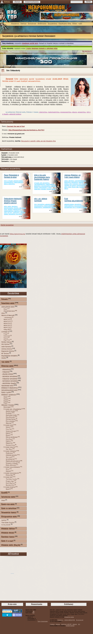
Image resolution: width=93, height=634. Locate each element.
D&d (3, 500)
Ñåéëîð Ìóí (9, 443)
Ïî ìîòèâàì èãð (8, 477)
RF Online (5, 353)
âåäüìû (74, 112)
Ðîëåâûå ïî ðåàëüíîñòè (9, 388)
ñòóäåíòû (82, 187)
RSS (79, 624)
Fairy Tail (9, 429)
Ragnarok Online (7, 351)
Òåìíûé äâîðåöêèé (11, 437)
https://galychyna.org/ (17, 234)
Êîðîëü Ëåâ (9, 475)
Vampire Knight (11, 431)
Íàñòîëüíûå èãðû (8, 497)
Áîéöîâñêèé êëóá (9, 311)
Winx (7, 469)
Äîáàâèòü (15, 24)
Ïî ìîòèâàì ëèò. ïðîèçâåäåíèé (12, 409)
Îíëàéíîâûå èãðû (7, 303)
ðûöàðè (49, 189)
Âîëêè (5, 397)
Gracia (6, 338)
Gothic (3, 520)
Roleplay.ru (60, 620)
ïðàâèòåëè (37, 189)
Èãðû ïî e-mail (7, 541)
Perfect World (6, 342)
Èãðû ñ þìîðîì (6, 392)
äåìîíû (65, 187)
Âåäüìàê (8, 423)
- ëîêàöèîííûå (6, 370)
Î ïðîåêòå (52, 624)
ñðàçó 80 (7, 329)
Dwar (5, 309)
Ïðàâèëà (58, 624)
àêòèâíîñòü (82, 112)
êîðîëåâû (43, 189)
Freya (5, 334)
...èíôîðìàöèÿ (8, 317)
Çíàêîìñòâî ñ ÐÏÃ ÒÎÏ (66, 624)
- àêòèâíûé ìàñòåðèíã (9, 376)
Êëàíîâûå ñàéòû (7, 537)
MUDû (3, 358)
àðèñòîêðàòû (43, 187)
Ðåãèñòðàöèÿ (32, 2)
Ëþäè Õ (8, 489)
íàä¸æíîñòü (73, 185)
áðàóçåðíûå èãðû (7, 307)
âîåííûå (53, 189)
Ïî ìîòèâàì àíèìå (8, 425)
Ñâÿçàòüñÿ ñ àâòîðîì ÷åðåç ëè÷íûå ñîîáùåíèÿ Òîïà (38, 141)
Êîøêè (5, 403)
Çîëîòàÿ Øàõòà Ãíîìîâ (69, 620)
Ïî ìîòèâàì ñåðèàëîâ (10, 451)
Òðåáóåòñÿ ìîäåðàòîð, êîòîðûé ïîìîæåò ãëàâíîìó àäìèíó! (13, 201)
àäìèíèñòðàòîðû (8, 208)
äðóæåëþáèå (68, 207)
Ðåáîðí (8, 433)
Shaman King (10, 445)
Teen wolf (9, 457)
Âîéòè (17, 2)
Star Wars (9, 449)
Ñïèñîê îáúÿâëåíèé (7, 225)
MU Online (5, 344)
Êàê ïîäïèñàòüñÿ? (87, 51)
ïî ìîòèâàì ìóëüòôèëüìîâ (11, 473)
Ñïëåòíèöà (9, 453)
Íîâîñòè (23, 24)
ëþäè (69, 187)
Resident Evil (10, 485)
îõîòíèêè (75, 184)
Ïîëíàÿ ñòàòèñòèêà (43, 621)
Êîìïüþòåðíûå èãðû (9, 517)
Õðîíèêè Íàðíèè (10, 419)
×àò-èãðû (5, 362)
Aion (3, 313)
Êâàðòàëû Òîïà (65, 24)
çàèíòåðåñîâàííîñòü (39, 184)
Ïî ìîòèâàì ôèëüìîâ (9, 447)
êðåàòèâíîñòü (38, 207)
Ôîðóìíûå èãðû (7, 366)
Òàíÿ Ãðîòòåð (10, 417)
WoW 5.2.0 (7, 327)
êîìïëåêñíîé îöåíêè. (69, 617)
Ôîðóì (74, 24)
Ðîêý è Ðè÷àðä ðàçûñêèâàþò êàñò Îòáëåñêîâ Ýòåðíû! (42, 177)
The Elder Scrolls (11, 479)
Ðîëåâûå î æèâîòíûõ (8, 395)
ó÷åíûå (49, 187)
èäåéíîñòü (17, 211)
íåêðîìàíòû (71, 181)
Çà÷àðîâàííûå (10, 459)
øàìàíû (66, 181)
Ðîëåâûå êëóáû (7, 533)
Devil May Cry (10, 483)
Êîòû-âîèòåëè (10, 421)
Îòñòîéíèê (32, 24)
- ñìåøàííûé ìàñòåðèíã (9, 379)
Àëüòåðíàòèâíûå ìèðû (9, 390)
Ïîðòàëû (4, 299)
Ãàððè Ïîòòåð (10, 411)
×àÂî (80, 24)
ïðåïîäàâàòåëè (47, 207)
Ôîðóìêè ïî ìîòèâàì (7, 405)
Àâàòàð (8, 471)
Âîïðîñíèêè (42, 24)
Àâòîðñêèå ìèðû (7, 386)
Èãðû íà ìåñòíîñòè (8, 508)
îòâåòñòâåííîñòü (53, 112)
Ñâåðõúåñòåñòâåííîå (13, 461)
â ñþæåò (5, 114)
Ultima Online (6, 349)
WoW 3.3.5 (7, 321)
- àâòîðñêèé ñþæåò (8, 383)
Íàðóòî (8, 427)
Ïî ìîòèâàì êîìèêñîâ (9, 487)
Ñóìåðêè (8, 413)
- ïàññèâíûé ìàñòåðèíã (9, 381)
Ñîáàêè (6, 399)
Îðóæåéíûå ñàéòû (8, 512)
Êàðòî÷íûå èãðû (7, 504)
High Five (7, 340)
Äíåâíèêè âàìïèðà (11, 455)
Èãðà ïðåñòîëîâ (11, 465)
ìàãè (77, 187)
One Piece (9, 439)
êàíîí (41, 183)
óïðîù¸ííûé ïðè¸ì (83, 184)
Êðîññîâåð (7, 407)
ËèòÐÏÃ (4, 493)
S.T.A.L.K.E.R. (5, 525)
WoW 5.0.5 (7, 325)
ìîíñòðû (74, 187)
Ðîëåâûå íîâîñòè (8, 529)
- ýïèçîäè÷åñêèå (7, 374)
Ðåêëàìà (75, 624)
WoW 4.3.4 (7, 323)
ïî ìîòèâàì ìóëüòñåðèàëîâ (12, 467)
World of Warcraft (7, 315)
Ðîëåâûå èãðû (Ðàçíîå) (10, 545)
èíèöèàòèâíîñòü (65, 112)
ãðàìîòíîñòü (43, 112)
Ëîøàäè (6, 401)
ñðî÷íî (88, 112)
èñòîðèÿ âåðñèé (70, 625)
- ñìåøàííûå (5, 372)
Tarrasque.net (79, 620)
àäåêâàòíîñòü (17, 209)
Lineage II (5, 332)
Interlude (7, 336)
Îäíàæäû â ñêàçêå (11, 463)
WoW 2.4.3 (7, 319)
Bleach (8, 435)
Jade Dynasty (6, 347)
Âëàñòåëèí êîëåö (11, 415)
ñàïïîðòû (53, 207)
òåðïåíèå (66, 185)
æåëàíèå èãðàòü (15, 114)
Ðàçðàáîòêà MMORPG (9, 356)
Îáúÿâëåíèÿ (52, 24)
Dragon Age (10, 481)
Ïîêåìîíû (8, 441)
